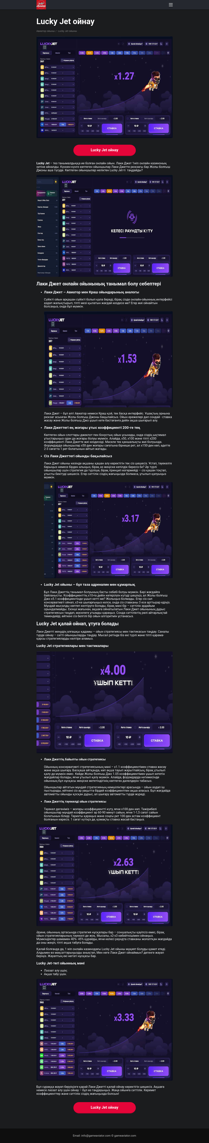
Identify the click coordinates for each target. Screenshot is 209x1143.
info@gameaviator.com (96, 1135)
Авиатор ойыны (46, 31)
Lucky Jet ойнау (104, 150)
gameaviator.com (125, 1135)
